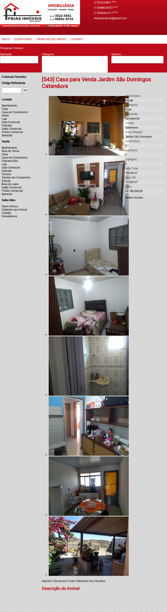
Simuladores (9, 216)
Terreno (6, 174)
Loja (4, 118)
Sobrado (7, 125)
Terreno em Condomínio (16, 177)
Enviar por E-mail (64, 581)
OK (25, 90)
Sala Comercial (11, 122)
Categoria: (48, 54)
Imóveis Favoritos (14, 77)
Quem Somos (23, 39)
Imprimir (47, 581)
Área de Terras (10, 151)
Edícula (6, 180)
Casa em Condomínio (14, 112)
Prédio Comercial (12, 132)
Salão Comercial (11, 128)
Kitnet (5, 115)
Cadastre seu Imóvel (51, 39)
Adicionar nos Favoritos (91, 581)
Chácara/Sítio (10, 161)
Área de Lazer (10, 184)
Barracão (75, 63)
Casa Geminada (75, 70)
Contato (77, 39)
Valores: (116, 54)
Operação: (6, 54)
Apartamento (75, 59)
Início (6, 39)
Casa (75, 66)
